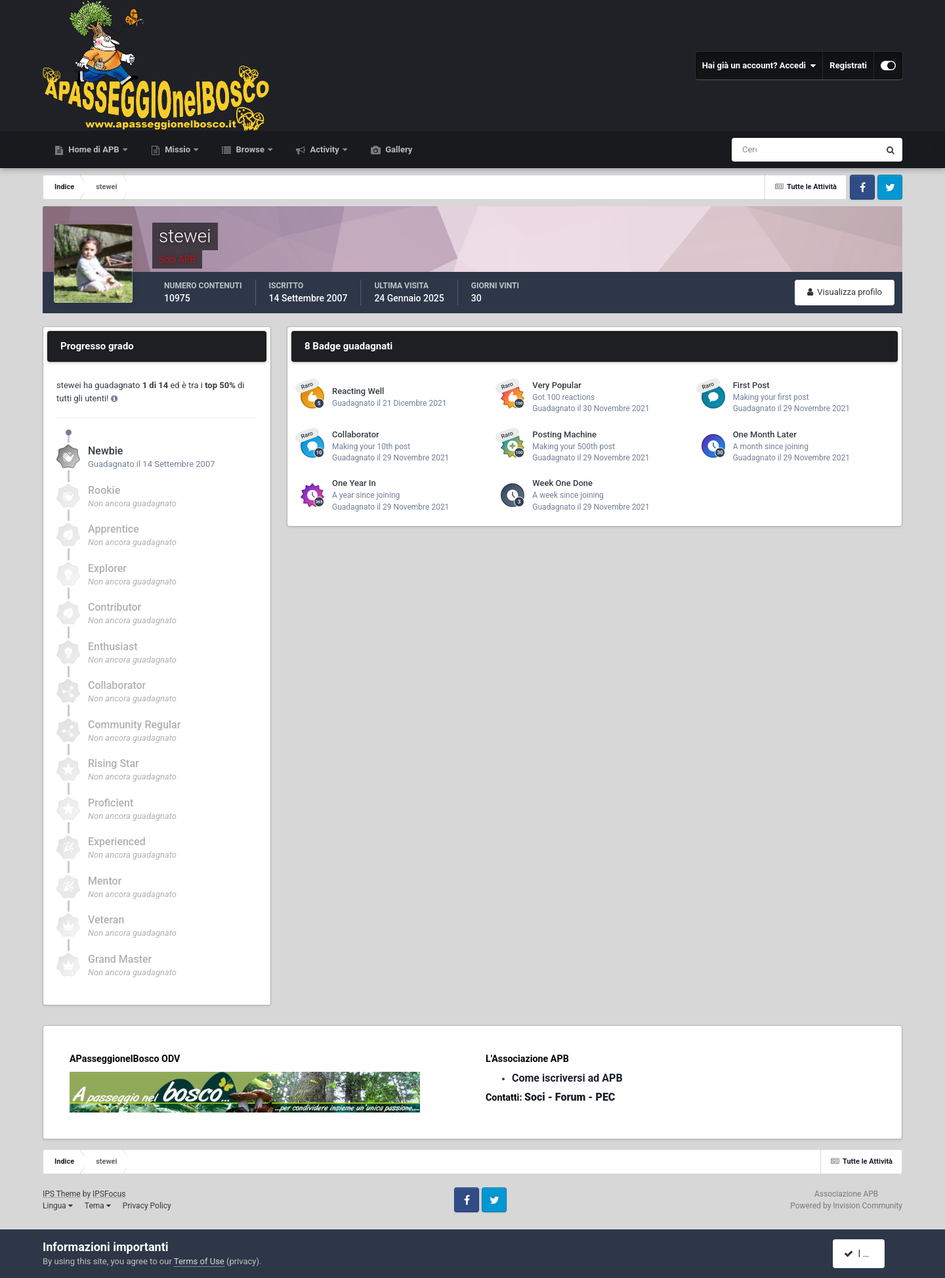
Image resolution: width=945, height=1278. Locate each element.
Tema (98, 1205)
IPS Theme (62, 1194)
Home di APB (93, 149)
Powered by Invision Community (846, 1205)
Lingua (58, 1205)
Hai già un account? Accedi (759, 65)
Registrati (848, 65)
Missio (177, 149)
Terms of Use (199, 1261)
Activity (324, 149)
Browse (250, 149)
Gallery (397, 149)
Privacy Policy (147, 1205)
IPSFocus (109, 1194)
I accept (865, 1253)
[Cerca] (751, 150)
